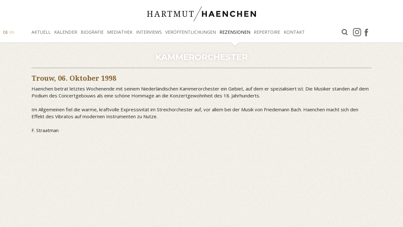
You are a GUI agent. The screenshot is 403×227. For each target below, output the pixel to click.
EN (11, 32)
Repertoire (267, 32)
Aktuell (41, 32)
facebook (366, 32)
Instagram (357, 32)
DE (5, 32)
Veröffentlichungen (190, 32)
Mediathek (120, 32)
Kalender (65, 32)
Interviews (149, 32)
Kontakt (294, 32)
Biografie (92, 32)
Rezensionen (234, 32)
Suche (344, 32)
